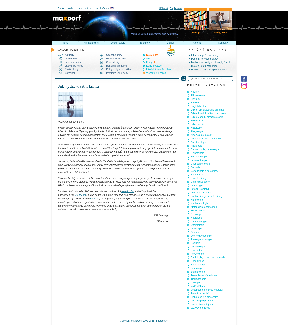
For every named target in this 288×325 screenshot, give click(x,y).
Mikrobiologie (198, 210)
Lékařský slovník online (158, 69)
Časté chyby (71, 69)
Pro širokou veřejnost (202, 304)
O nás (61, 8)
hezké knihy (127, 191)
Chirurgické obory (200, 181)
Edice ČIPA (197, 120)
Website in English (156, 73)
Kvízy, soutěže (154, 65)
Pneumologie (198, 246)
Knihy (151, 62)
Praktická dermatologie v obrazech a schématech (217, 69)
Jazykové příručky (200, 307)
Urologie (195, 282)
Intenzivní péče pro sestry (205, 55)
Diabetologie (197, 153)
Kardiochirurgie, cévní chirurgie (207, 196)
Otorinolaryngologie (201, 235)
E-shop (170, 42)
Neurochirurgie (199, 221)
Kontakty (223, 42)
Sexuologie (197, 268)
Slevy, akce (152, 55)
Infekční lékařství (200, 189)
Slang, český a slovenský (204, 297)
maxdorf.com (104, 8)
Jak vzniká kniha (74, 65)
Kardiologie (197, 199)
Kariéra (197, 42)
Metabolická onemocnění (204, 207)
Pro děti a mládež (200, 293)
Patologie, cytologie (201, 239)
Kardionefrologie (199, 203)
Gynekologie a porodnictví (205, 171)
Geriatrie (195, 167)
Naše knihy (71, 58)
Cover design (113, 62)
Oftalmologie (197, 225)
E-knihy (195, 102)
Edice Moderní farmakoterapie (207, 117)
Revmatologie (198, 264)
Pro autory (144, 42)
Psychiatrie (197, 250)
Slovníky (195, 99)
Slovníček (70, 73)
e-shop (71, 8)
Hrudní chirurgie (199, 178)
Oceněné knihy (114, 55)
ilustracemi (80, 195)
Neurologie (196, 217)
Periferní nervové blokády (204, 58)
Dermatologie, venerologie (205, 149)
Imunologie (197, 185)
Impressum (162, 320)
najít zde (94, 198)
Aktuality (69, 55)
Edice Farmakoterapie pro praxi (207, 109)
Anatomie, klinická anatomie (206, 138)
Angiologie (196, 145)
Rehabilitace (197, 261)
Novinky (195, 91)
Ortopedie (196, 232)
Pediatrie (195, 243)
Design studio (118, 42)
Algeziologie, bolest (201, 135)
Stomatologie (198, 271)
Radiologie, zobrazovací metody (208, 257)
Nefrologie (196, 214)
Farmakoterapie (199, 160)
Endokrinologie (199, 156)
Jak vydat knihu (73, 62)
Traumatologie (198, 279)
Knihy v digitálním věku (118, 69)
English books (198, 106)
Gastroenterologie (200, 163)
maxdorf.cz (85, 8)
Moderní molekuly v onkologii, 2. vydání (212, 62)
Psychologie (197, 253)
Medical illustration (116, 58)
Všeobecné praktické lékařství (207, 289)
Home (65, 42)
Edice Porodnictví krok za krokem (208, 113)
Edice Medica (198, 124)
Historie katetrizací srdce (204, 66)
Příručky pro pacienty (202, 300)
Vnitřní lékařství (199, 286)
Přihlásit (163, 8)
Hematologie (197, 174)
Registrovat (176, 8)
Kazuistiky (196, 127)
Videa (149, 58)
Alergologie (197, 131)
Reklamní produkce (116, 65)
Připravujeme (198, 95)
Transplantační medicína (204, 275)
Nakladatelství (91, 42)
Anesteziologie (198, 142)
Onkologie (196, 228)
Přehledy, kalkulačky (117, 73)
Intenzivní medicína (201, 192)
